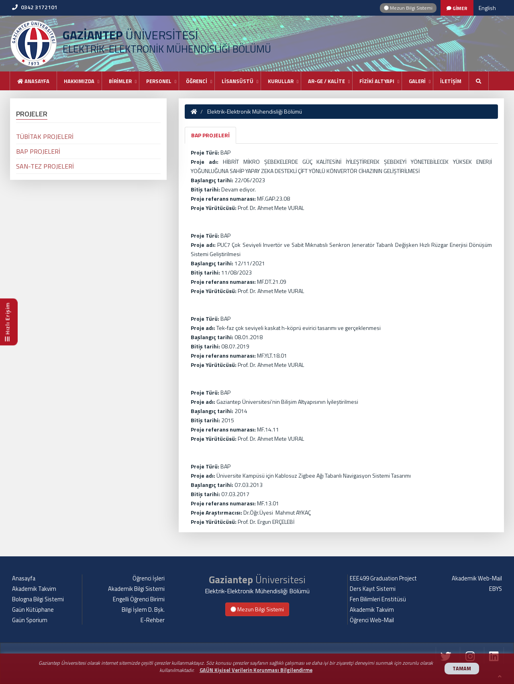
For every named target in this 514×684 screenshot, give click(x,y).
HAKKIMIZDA (79, 81)
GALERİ (417, 81)
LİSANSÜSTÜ (237, 81)
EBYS (495, 588)
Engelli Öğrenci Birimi (139, 599)
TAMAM (462, 668)
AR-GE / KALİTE (326, 81)
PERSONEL (158, 81)
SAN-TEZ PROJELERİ (45, 166)
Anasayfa (33, 81)
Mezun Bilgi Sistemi (408, 8)
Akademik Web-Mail (477, 578)
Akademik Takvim (34, 588)
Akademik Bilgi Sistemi (136, 588)
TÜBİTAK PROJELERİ (44, 136)
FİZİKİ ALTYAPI (376, 81)
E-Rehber (153, 620)
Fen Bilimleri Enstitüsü (378, 599)
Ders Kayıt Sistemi (373, 588)
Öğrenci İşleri (149, 578)
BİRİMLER (120, 81)
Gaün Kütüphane (33, 609)
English (487, 8)
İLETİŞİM (450, 81)
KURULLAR (281, 81)
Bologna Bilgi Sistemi (38, 599)
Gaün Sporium (29, 620)
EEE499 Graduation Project (383, 578)
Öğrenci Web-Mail (372, 620)
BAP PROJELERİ (210, 135)
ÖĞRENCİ (196, 81)
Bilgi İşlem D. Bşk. (143, 609)
